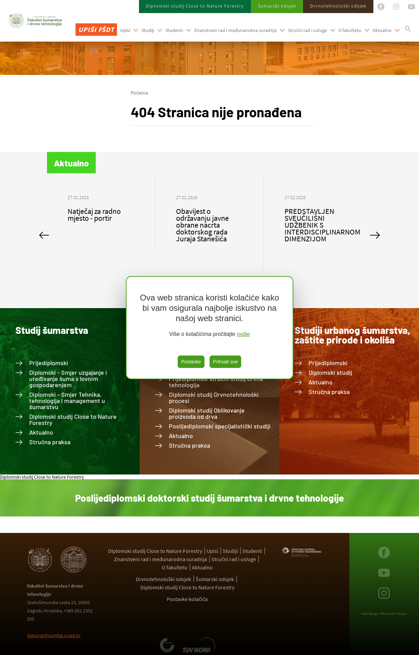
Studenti (174, 30)
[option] (101, 211)
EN (94, 51)
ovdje (243, 334)
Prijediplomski (48, 363)
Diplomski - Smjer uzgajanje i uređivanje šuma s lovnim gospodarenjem (68, 379)
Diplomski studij (330, 372)
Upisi (125, 30)
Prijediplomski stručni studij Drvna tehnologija (216, 382)
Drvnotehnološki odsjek (338, 6)
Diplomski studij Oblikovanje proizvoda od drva (207, 413)
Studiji (147, 30)
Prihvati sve (225, 361)
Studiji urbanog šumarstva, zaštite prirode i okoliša (352, 335)
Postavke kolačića (187, 599)
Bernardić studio (394, 613)
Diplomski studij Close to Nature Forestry (195, 6)
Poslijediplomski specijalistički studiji (220, 426)
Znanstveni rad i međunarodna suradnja (235, 30)
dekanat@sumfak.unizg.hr (54, 635)
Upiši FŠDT (96, 29)
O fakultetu (349, 30)
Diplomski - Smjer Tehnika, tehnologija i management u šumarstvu (67, 401)
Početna (139, 93)
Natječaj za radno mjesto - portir (94, 214)
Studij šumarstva (51, 330)
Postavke (191, 361)
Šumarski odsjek (277, 6)
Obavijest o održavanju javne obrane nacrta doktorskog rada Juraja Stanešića (202, 224)
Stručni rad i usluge (307, 30)
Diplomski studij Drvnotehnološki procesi (214, 397)
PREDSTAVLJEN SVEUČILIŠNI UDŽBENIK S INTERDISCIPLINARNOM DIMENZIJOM (322, 224)
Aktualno (382, 30)
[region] (209, 327)
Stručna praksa (49, 442)
